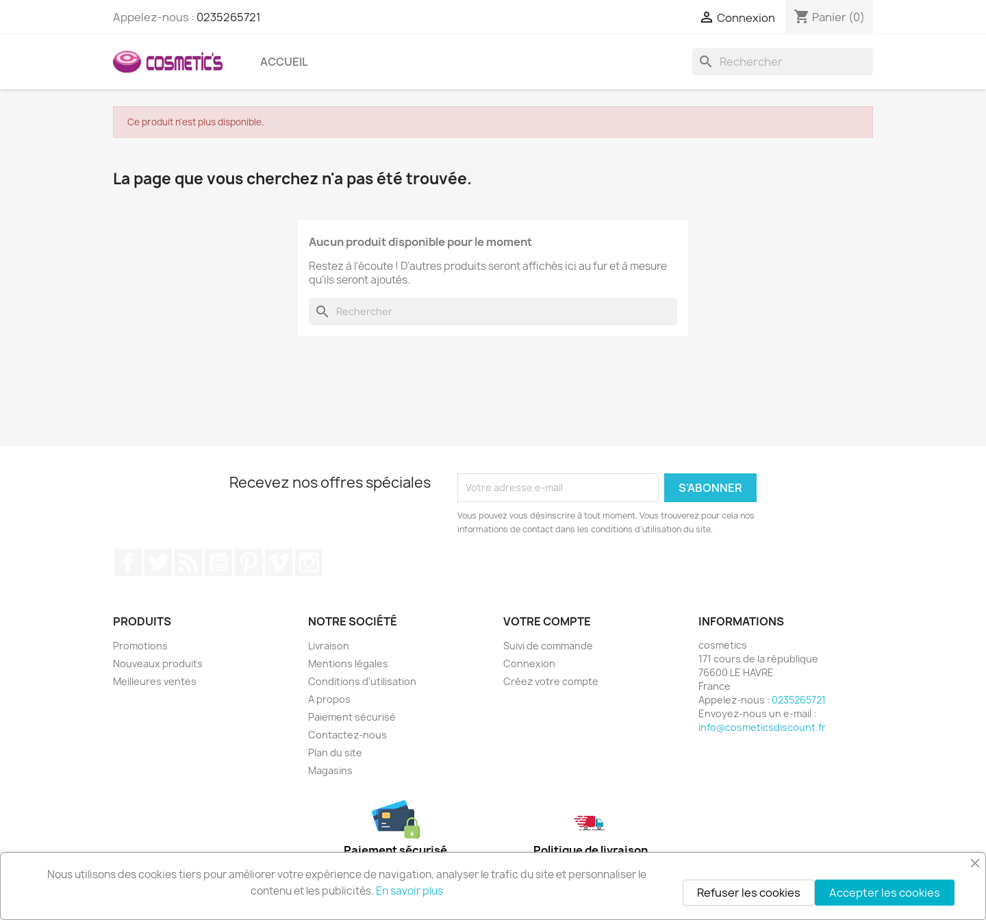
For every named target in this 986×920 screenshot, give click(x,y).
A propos (329, 699)
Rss (188, 562)
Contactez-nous (347, 734)
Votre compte (547, 621)
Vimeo (278, 562)
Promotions (140, 645)
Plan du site (335, 752)
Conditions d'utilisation (362, 681)
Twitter (158, 562)
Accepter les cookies (884, 892)
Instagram (309, 562)
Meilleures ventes (155, 681)
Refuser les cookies (748, 892)
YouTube (218, 562)
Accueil (284, 61)
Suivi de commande (548, 645)
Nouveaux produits (158, 663)
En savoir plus (409, 891)
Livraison (328, 645)
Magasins (330, 770)
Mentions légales (348, 663)
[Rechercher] (782, 61)
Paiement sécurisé (352, 716)
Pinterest (248, 562)
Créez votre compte (550, 681)
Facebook (128, 562)
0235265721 (229, 17)
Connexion (529, 663)
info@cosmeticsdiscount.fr (762, 727)
